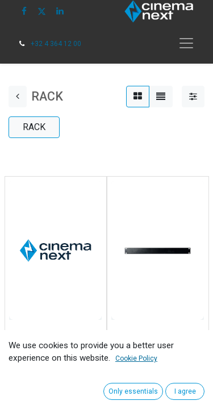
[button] (21, 377)
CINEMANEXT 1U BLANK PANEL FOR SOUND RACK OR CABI (157, 345)
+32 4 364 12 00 (56, 44)
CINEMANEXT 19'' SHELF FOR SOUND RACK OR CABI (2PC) (52, 345)
